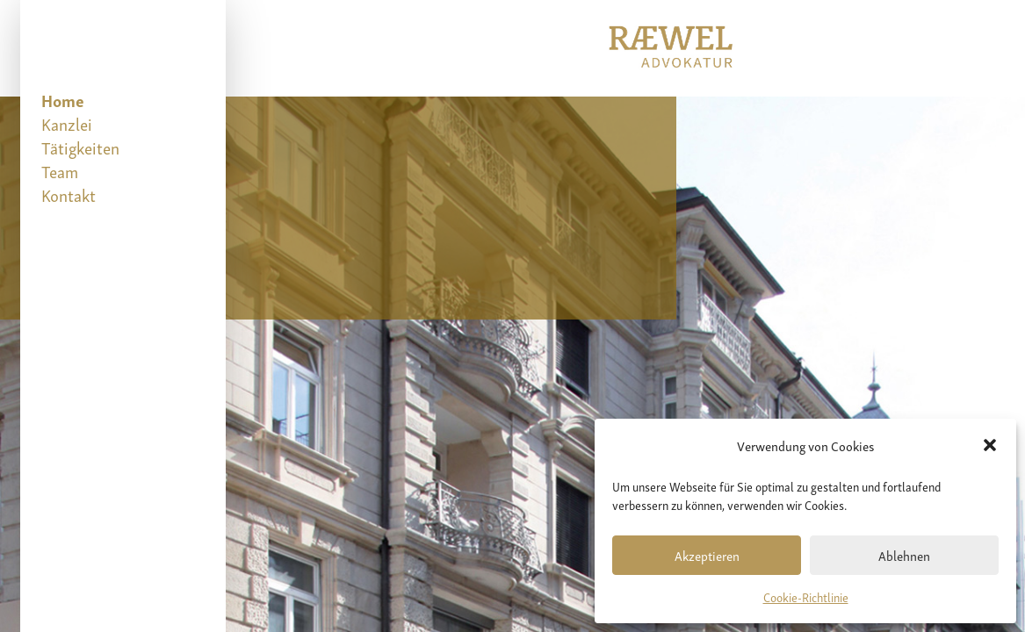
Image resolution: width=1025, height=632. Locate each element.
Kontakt (68, 194)
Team (59, 170)
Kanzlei (66, 123)
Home (62, 99)
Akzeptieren (707, 554)
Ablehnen (904, 554)
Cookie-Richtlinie (805, 596)
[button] (990, 445)
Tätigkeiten (80, 147)
